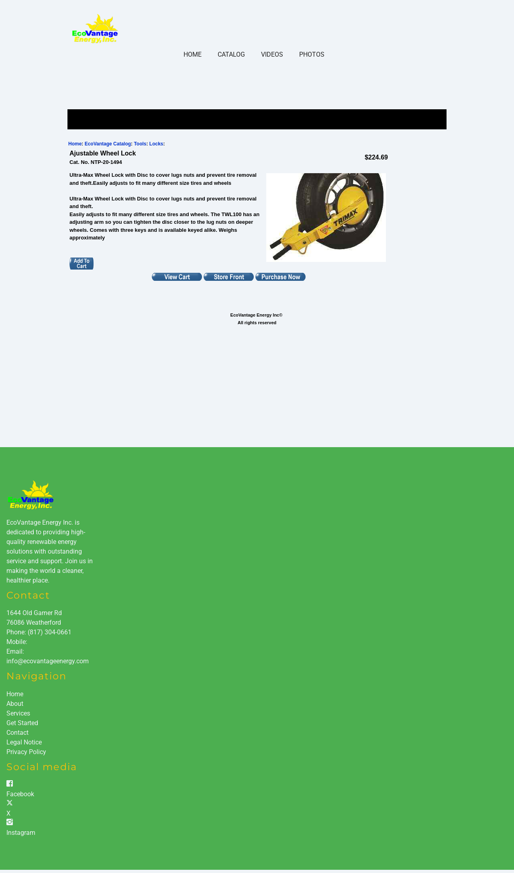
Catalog (231, 54)
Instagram (20, 832)
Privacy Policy (26, 752)
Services (18, 713)
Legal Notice (24, 742)
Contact (17, 732)
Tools (140, 144)
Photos (311, 54)
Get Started (22, 723)
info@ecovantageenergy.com (47, 661)
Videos (272, 54)
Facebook (20, 794)
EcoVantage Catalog (108, 144)
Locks (156, 144)
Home (193, 54)
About (14, 703)
